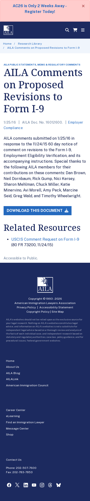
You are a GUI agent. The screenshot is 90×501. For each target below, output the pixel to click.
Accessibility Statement (56, 307)
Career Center (15, 410)
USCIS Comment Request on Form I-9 (45, 239)
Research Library (30, 43)
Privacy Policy (26, 307)
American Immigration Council (27, 385)
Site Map (58, 311)
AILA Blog (13, 373)
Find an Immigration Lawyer (25, 422)
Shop (9, 434)
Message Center (17, 428)
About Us (12, 367)
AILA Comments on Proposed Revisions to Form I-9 (43, 47)
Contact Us (14, 459)
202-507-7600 (26, 468)
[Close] (83, 6)
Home (7, 43)
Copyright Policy (37, 311)
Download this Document (37, 210)
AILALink (12, 379)
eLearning (13, 416)
